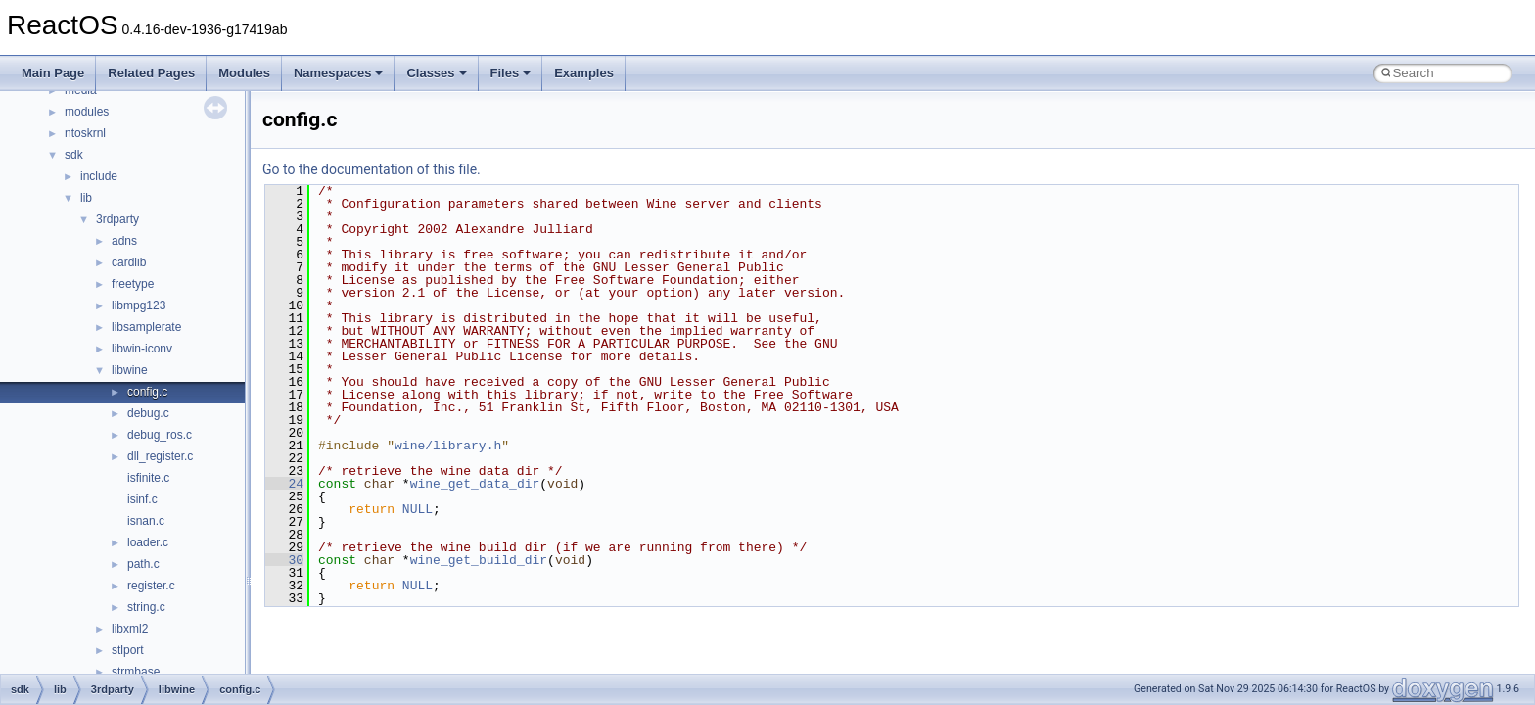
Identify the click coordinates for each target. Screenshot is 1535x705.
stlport (128, 650)
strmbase (136, 672)
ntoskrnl (85, 133)
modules (87, 111)
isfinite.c (148, 478)
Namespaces (339, 73)
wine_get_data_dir (475, 484)
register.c (151, 585)
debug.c (148, 413)
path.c (143, 564)
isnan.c (145, 521)
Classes (436, 73)
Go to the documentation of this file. (371, 169)
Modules (244, 73)
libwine (130, 370)
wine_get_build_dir (478, 560)
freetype (133, 284)
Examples (584, 73)
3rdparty (117, 219)
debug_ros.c (159, 435)
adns (124, 241)
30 (284, 560)
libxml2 (130, 628)
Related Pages (151, 73)
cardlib (129, 262)
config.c (147, 392)
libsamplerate (146, 327)
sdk (74, 155)
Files (511, 73)
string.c (146, 607)
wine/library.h (448, 445)
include (98, 176)
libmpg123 (138, 305)
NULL (417, 509)
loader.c (147, 542)
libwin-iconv (142, 348)
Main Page (53, 73)
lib (86, 198)
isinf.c (142, 499)
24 (284, 484)
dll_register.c (160, 456)
